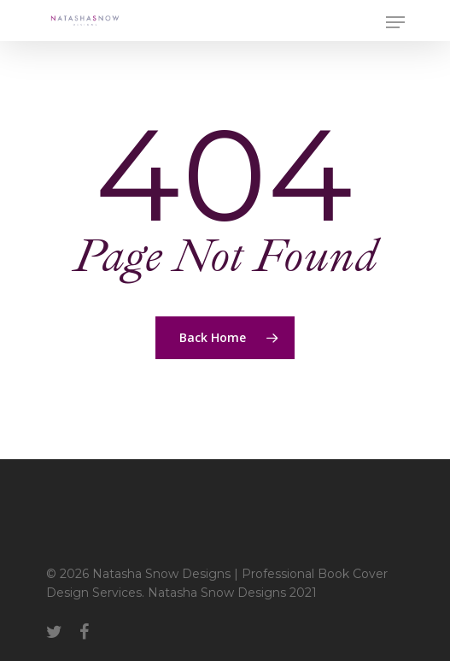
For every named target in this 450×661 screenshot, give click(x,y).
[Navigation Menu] (395, 22)
